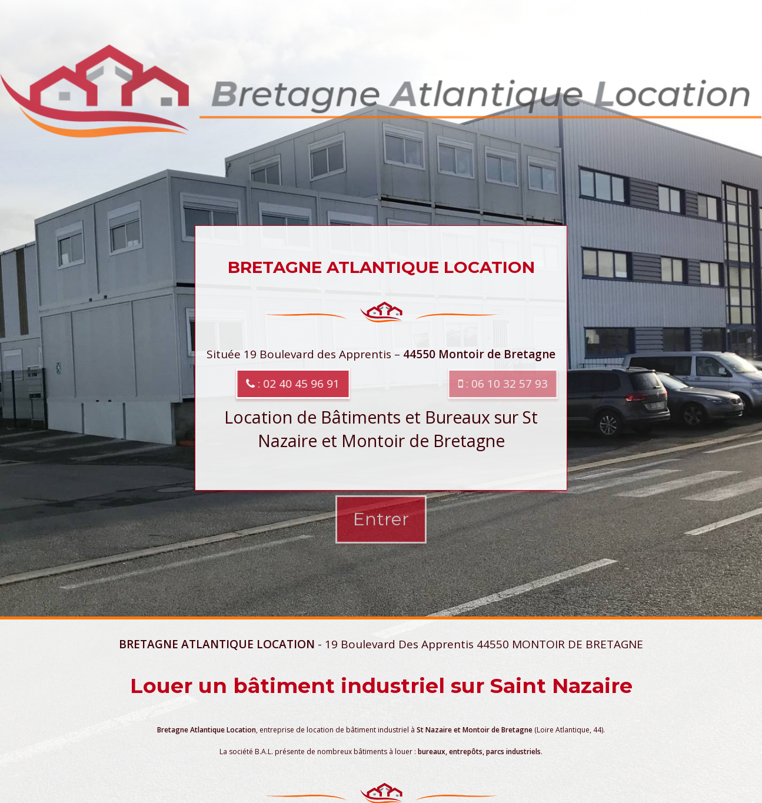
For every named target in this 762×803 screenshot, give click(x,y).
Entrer (381, 506)
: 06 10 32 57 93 (535, 383)
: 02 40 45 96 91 (271, 383)
